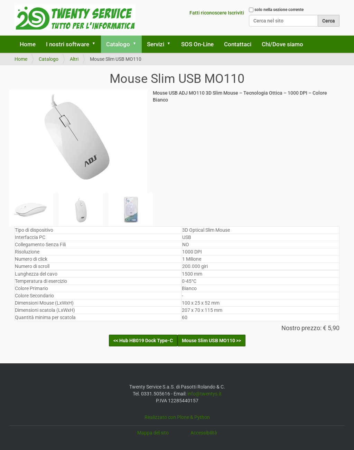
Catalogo (118, 44)
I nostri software (67, 44)
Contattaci (237, 44)
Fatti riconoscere (208, 13)
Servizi (155, 44)
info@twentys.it (204, 393)
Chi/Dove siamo (282, 44)
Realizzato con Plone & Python (177, 417)
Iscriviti (236, 13)
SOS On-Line (197, 44)
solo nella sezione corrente (279, 9)
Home (28, 44)
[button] (96, 44)
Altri (74, 59)
